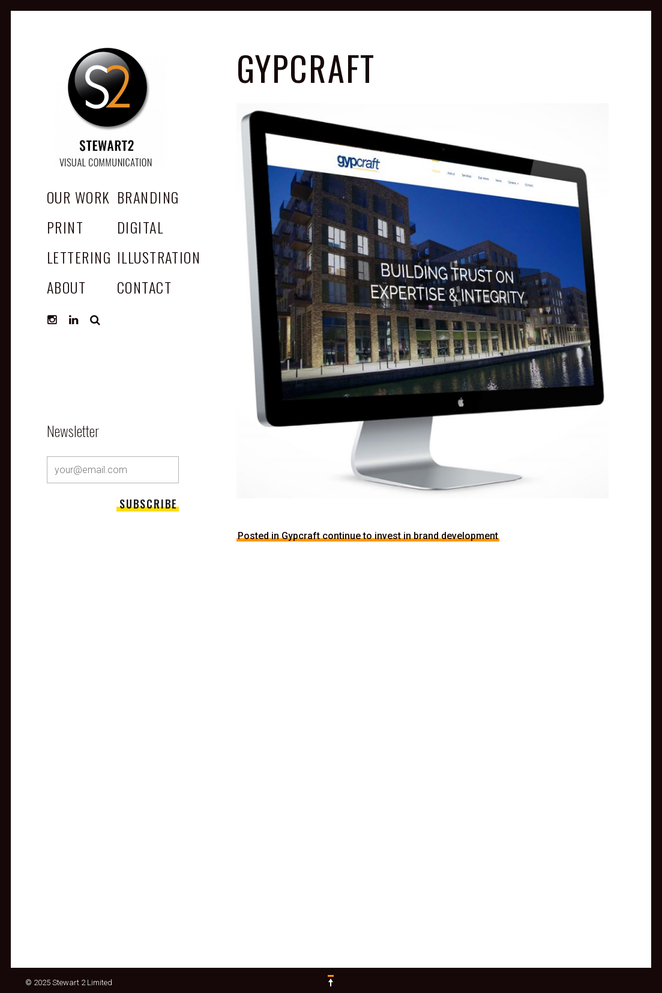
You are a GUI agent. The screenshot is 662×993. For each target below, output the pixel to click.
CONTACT (144, 287)
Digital (140, 227)
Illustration (158, 257)
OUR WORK (78, 197)
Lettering (79, 257)
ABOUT (66, 287)
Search (95, 320)
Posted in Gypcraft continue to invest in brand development (368, 536)
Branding (148, 197)
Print (65, 227)
